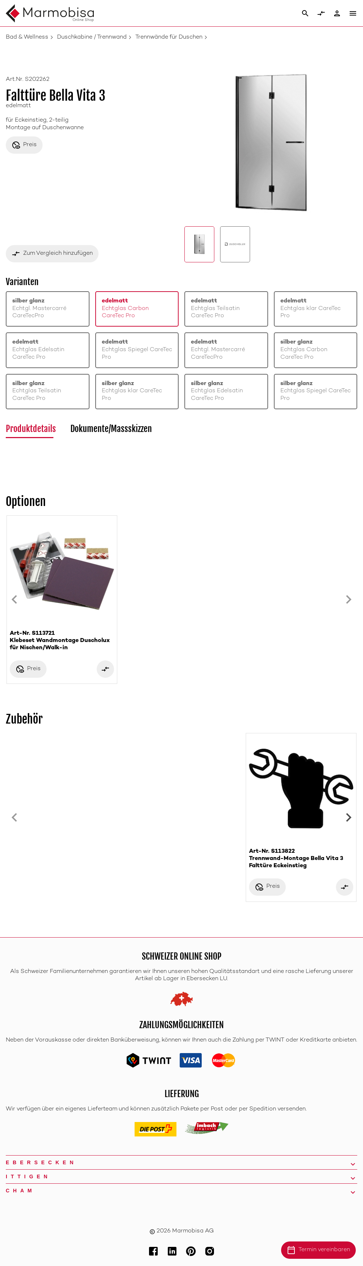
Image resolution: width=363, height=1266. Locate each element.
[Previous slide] (14, 600)
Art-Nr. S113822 (301, 859)
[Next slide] (348, 600)
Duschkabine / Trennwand (92, 37)
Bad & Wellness (27, 37)
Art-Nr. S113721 (62, 641)
